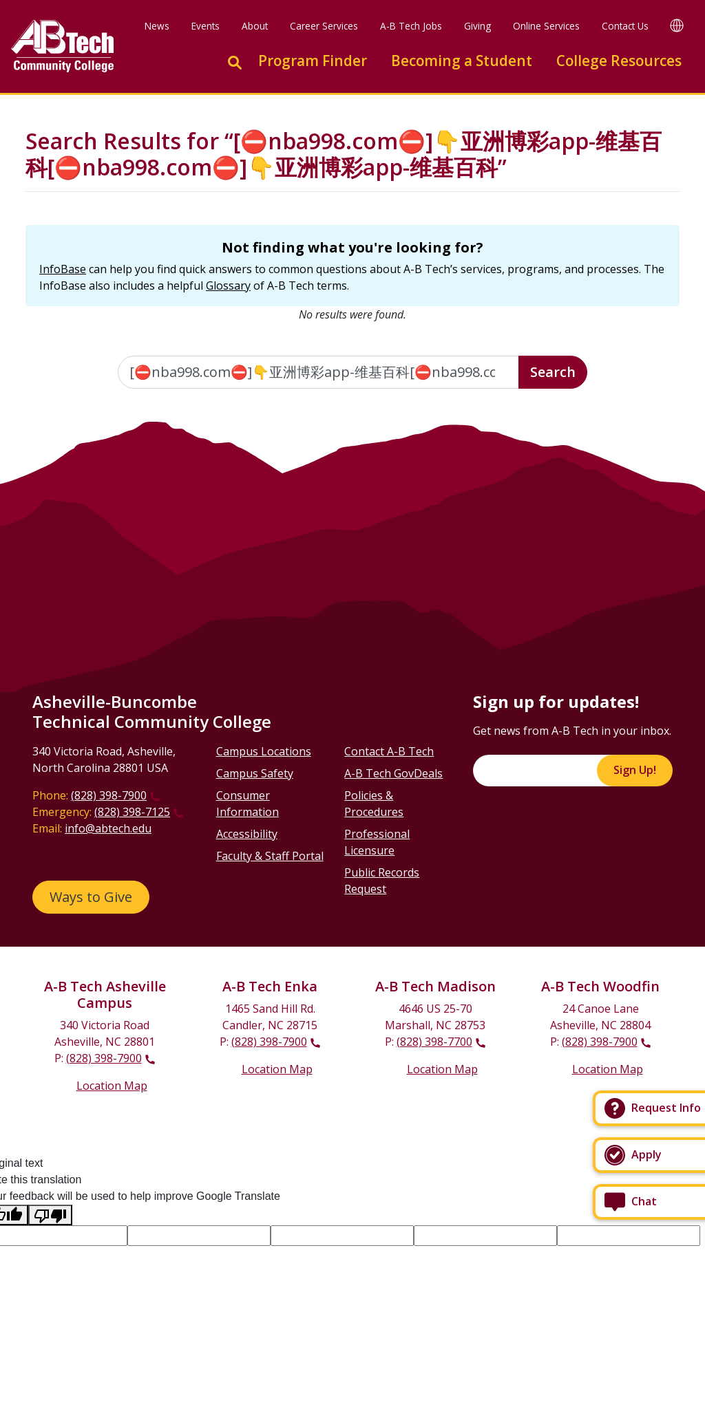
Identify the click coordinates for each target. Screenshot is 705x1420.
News (157, 25)
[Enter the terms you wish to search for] (319, 372)
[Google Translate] (677, 25)
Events (205, 25)
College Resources (619, 60)
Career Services (324, 25)
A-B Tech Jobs (411, 25)
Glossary (228, 285)
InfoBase (62, 269)
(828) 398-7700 (434, 1041)
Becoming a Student (461, 60)
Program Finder (312, 60)
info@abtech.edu (108, 828)
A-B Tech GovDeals (393, 773)
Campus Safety (254, 773)
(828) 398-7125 (132, 811)
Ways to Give (91, 897)
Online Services (546, 25)
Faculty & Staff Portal (270, 855)
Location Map (111, 1085)
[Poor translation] (50, 1215)
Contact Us (625, 25)
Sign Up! (634, 769)
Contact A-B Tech (389, 751)
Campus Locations (263, 751)
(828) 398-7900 (109, 795)
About (255, 25)
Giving (477, 25)
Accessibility (246, 833)
